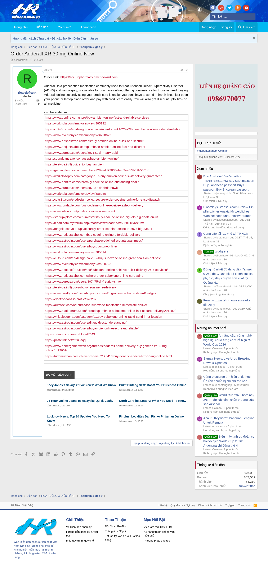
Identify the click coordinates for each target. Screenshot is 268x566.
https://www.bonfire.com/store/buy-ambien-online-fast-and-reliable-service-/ (97, 117)
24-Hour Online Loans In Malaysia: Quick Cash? (80, 400)
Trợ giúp (230, 505)
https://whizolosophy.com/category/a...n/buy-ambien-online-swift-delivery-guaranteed (103, 176)
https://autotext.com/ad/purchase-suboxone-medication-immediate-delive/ (96, 305)
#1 (187, 70)
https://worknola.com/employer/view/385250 (75, 193)
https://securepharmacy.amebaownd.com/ (89, 77)
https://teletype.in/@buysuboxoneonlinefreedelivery (80, 287)
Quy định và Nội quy (182, 505)
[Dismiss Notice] (253, 38)
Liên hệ (162, 505)
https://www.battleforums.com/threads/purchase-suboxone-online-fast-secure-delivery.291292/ (110, 310)
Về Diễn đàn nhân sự (79, 527)
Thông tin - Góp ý (115, 531)
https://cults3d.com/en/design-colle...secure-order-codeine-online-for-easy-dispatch (102, 199)
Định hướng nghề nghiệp (218, 245)
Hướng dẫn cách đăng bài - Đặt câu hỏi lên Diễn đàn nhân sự (55, 38)
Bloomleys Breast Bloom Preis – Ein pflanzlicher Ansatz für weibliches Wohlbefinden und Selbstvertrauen (228, 211)
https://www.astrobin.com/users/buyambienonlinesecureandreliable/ (92, 328)
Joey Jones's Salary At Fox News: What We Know (81, 385)
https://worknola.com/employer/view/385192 (75, 123)
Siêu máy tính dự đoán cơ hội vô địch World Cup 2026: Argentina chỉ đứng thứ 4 (228, 441)
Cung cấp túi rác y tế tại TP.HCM (226, 233)
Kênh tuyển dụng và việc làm (220, 389)
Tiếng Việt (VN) (22, 505)
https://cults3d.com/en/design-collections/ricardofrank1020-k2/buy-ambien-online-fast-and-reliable (112, 129)
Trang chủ (21, 27)
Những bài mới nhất (211, 328)
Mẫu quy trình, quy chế (80, 540)
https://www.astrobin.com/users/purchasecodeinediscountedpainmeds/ (94, 240)
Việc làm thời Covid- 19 (158, 527)
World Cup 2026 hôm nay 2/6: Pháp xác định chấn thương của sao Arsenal (228, 399)
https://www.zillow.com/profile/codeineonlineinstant (80, 211)
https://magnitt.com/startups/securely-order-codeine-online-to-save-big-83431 (98, 228)
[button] (74, 27)
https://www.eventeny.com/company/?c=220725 (78, 264)
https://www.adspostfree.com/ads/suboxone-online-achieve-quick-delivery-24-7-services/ (106, 269)
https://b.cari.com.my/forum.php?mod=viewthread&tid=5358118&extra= (94, 223)
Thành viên (88, 27)
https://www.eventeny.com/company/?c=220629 (78, 135)
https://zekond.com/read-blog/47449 (70, 334)
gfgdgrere (215, 251)
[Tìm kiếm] (232, 16)
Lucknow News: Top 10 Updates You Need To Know (78, 418)
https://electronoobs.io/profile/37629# (70, 299)
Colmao (223, 150)
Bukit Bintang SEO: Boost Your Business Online (152, 385)
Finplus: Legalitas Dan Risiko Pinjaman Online (151, 416)
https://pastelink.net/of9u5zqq (65, 340)
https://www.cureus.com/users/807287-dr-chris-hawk (81, 188)
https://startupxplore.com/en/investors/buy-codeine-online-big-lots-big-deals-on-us (101, 217)
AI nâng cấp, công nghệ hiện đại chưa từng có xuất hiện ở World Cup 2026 (227, 340)
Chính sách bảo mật (210, 505)
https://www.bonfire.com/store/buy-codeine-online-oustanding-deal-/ (92, 182)
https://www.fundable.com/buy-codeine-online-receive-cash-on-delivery (94, 205)
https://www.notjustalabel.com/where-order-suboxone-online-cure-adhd (94, 275)
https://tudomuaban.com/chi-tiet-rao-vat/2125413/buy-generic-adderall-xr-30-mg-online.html (108, 356)
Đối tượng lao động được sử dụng (223, 227)
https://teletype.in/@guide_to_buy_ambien (74, 164)
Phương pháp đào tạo (157, 540)
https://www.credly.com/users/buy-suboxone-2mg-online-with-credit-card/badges (100, 293)
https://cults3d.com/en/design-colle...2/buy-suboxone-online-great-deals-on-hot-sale (103, 258)
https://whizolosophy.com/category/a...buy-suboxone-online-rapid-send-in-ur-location (103, 316)
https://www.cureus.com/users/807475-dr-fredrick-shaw (83, 281)
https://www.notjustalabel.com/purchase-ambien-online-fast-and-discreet (95, 147)
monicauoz (55, 390)
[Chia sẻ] (181, 70)
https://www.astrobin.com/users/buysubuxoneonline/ (81, 246)
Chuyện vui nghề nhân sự (218, 294)
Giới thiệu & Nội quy (215, 200)
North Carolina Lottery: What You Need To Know (152, 400)
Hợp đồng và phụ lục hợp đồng (222, 370)
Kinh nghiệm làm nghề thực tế (221, 352)
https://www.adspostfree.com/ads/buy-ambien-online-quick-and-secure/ (94, 141)
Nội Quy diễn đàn (115, 526)
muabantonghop (207, 150)
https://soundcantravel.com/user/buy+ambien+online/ (82, 158)
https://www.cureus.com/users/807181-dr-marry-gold (81, 152)
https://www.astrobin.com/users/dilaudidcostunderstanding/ (85, 322)
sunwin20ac (247, 486)
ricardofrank (21, 59)
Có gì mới (64, 27)
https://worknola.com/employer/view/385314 (75, 252)
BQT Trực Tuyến (209, 143)
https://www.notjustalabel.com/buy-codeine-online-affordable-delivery (92, 234)
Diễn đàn (42, 27)
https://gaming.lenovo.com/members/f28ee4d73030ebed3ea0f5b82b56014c (97, 170)
